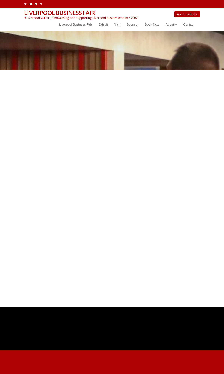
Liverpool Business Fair (59, 12)
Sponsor (132, 24)
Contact (188, 24)
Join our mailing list (187, 14)
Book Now (152, 24)
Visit (117, 24)
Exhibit (103, 24)
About (170, 24)
